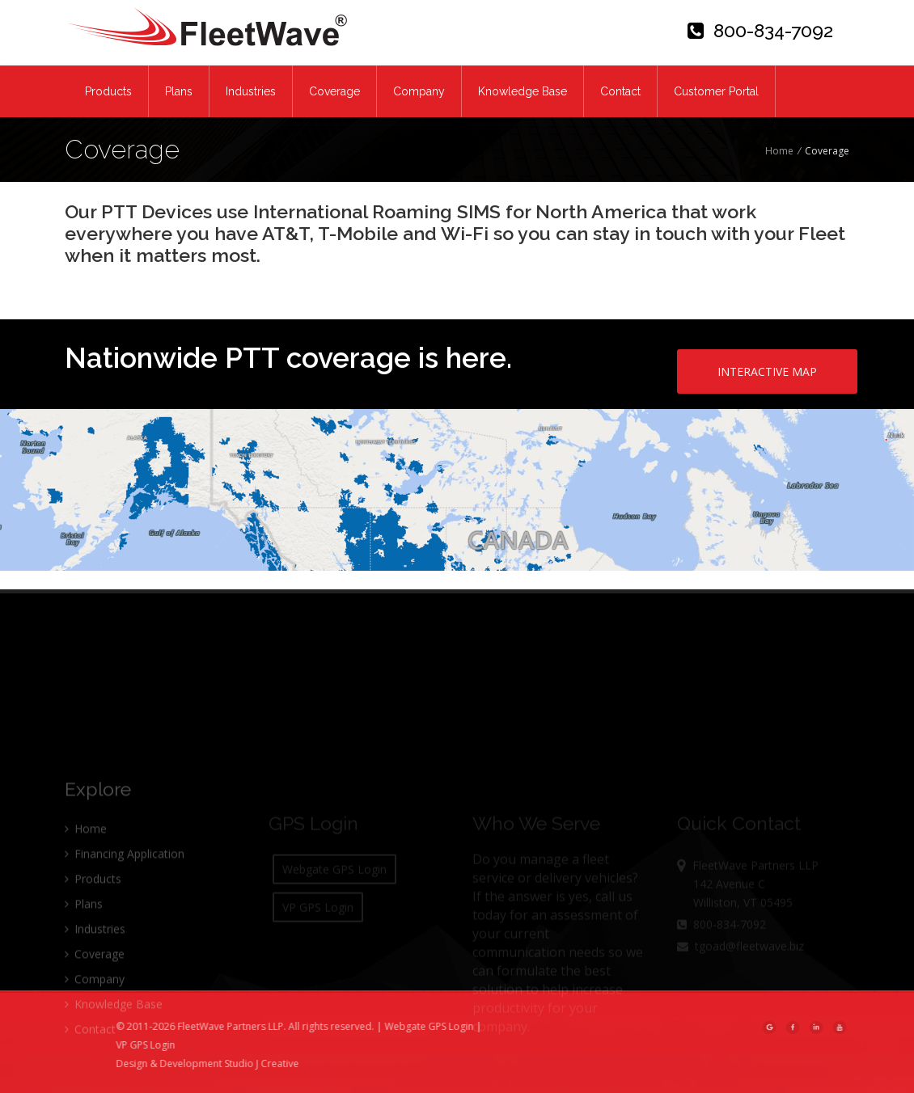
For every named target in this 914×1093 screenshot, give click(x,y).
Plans (179, 91)
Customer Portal (716, 91)
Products (108, 91)
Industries (251, 91)
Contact (620, 91)
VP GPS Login (172, 1045)
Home (779, 151)
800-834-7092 (760, 30)
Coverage (334, 91)
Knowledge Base (522, 91)
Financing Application (124, 888)
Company (419, 91)
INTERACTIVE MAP (767, 371)
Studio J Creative (289, 1063)
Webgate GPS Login (456, 1026)
